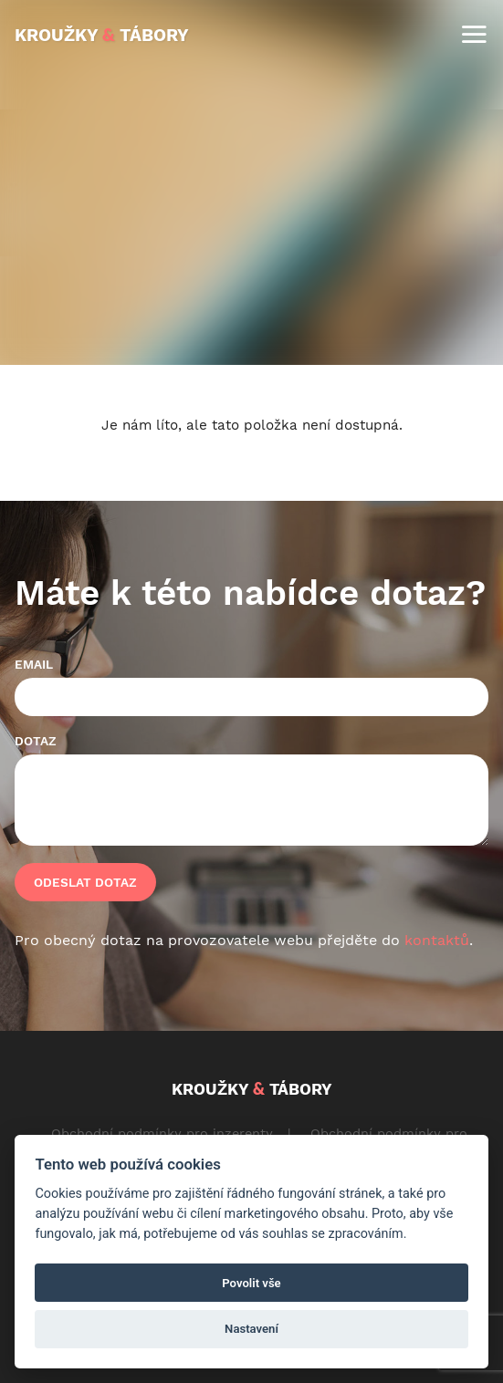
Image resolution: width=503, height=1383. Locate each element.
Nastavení (251, 1329)
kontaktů (436, 940)
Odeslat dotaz (85, 882)
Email (34, 664)
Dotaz (36, 740)
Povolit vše (251, 1283)
